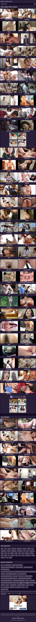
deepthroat (14, 550)
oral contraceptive (19, 567)
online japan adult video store (18, 580)
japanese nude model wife (17, 565)
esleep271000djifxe (21, 585)
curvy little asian (13, 585)
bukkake (12, 553)
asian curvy (21, 576)
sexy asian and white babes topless (7, 567)
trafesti (7, 585)
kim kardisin (32, 580)
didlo (16, 555)
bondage (3, 585)
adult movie (20, 550)
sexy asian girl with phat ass (6, 580)
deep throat (28, 555)
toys (23, 553)
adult (27, 550)
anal (5, 548)
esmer (23, 587)
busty (20, 553)
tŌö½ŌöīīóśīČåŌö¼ (28, 576)
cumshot (8, 550)
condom (12, 555)
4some (23, 555)
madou (27, 580)
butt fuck (32, 553)
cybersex (3, 557)
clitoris (5, 555)
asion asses (3, 593)
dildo (2, 555)
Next (24, 396)
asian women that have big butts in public (9, 578)
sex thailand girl (8, 565)
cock (24, 550)
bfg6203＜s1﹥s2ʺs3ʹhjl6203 (15, 587)
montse (31, 585)
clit (8, 555)
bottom (29, 548)
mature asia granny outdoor (11, 573)
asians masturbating (22, 573)
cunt (7, 557)
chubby (10, 557)
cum (32, 548)
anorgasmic (32, 550)
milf (2, 587)
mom (2, 548)
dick (5, 553)
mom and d (15, 576)
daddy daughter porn (28, 567)
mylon (2, 553)
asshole (33, 555)
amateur (24, 548)
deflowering (19, 548)
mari (27, 587)
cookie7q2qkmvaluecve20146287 (24, 578)
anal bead (14, 548)
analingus (27, 553)
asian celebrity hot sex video (6, 576)
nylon (16, 553)
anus (19, 555)
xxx (8, 553)
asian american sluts (5, 569)
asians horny (6, 587)
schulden (3, 573)
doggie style (3, 550)
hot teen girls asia (4, 589)
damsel (27, 585)
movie (2, 565)
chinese (9, 548)
